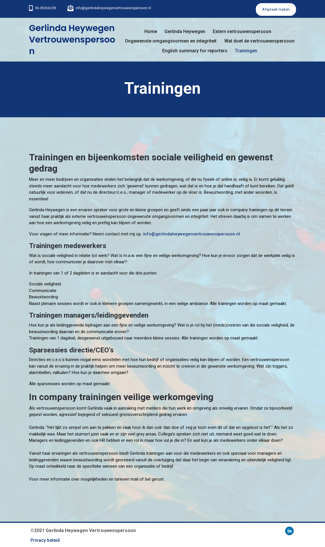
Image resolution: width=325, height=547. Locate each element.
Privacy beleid (45, 540)
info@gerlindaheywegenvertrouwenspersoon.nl (113, 8)
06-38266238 (45, 8)
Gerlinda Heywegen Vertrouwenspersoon (72, 39)
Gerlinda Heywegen (185, 31)
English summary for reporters (194, 50)
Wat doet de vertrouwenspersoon (259, 41)
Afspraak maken (276, 9)
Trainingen (246, 50)
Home (150, 31)
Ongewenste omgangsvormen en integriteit (170, 41)
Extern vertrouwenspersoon (242, 31)
